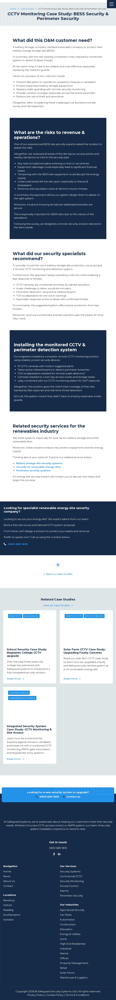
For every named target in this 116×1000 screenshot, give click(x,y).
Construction (68, 924)
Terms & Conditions (77, 994)
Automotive (67, 919)
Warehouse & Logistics (73, 977)
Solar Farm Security (94, 616)
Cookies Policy (54, 994)
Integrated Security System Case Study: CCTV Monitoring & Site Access (29, 729)
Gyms (63, 938)
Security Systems (70, 871)
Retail (63, 967)
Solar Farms (67, 972)
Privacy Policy (35, 994)
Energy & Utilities (70, 934)
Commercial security (19, 692)
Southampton (11, 914)
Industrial (65, 948)
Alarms (64, 890)
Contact (8, 885)
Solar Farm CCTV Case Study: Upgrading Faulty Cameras (84, 651)
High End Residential (72, 943)
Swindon (8, 919)
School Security (31, 616)
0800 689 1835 (18, 544)
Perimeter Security (71, 895)
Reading (8, 909)
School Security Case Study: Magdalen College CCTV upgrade (27, 653)
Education (66, 929)
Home (7, 871)
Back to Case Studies (58, 573)
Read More (15, 678)
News (6, 876)
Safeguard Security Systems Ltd (57, 991)
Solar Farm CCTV (74, 616)
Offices (64, 958)
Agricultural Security (72, 909)
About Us (9, 881)
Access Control (69, 885)
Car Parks (66, 914)
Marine (64, 953)
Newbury (9, 900)
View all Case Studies (58, 605)
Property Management (74, 963)
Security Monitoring (72, 881)
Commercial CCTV (71, 876)
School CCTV (15, 616)
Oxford (7, 905)
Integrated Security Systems (22, 698)
